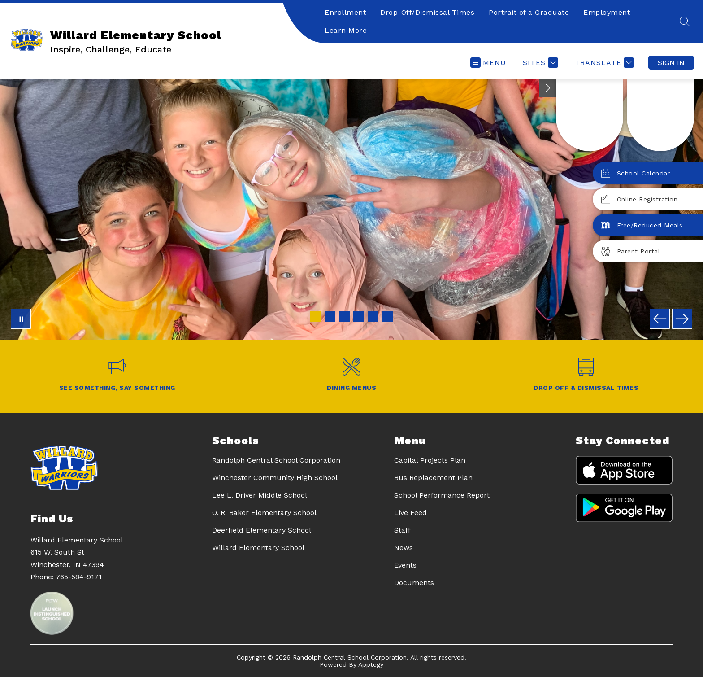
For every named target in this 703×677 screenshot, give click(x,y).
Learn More (346, 30)
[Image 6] (387, 316)
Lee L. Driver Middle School (259, 495)
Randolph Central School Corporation (276, 460)
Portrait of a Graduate (529, 12)
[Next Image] (682, 319)
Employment (606, 12)
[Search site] (685, 21)
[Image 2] (330, 316)
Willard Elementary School (258, 547)
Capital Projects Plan (429, 460)
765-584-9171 (79, 576)
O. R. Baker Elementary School (264, 512)
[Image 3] (344, 316)
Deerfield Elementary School (261, 530)
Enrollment (345, 12)
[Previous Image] (660, 319)
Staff (402, 530)
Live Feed (410, 512)
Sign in (671, 62)
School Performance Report (442, 495)
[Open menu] (488, 62)
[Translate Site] (603, 62)
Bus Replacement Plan (433, 477)
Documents (414, 582)
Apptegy (370, 664)
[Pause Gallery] (21, 319)
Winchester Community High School (275, 477)
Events (405, 565)
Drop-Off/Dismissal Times (427, 12)
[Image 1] (315, 316)
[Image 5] (373, 316)
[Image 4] (358, 316)
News (403, 547)
